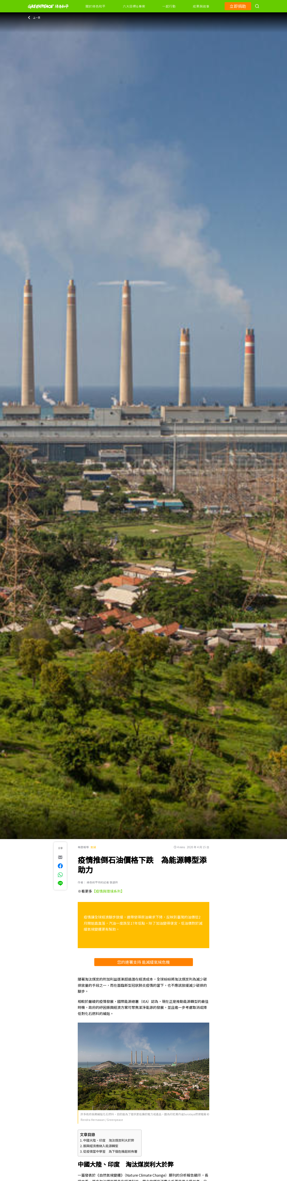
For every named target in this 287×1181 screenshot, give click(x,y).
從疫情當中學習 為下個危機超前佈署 (110, 1151)
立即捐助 (238, 6)
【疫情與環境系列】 (108, 891)
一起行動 (169, 6)
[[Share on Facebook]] (60, 866)
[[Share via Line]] (60, 883)
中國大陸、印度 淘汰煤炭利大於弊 (108, 1140)
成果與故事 (201, 6)
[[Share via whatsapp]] (60, 874)
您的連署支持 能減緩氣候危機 (143, 962)
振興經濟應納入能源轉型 (100, 1145)
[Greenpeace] (48, 11)
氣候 (93, 847)
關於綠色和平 (96, 6)
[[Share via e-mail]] (60, 857)
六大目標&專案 (134, 6)
